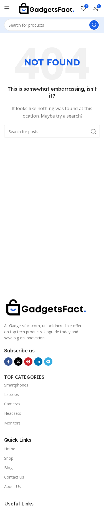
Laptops (11, 394)
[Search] (52, 25)
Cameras (12, 403)
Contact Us (14, 477)
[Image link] (45, 306)
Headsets (12, 413)
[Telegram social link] (48, 361)
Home (9, 448)
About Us (12, 486)
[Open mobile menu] (6, 8)
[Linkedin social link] (38, 361)
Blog (8, 467)
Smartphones (16, 385)
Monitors (12, 423)
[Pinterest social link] (28, 361)
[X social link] (18, 361)
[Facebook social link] (8, 361)
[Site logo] (46, 8)
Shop (8, 458)
